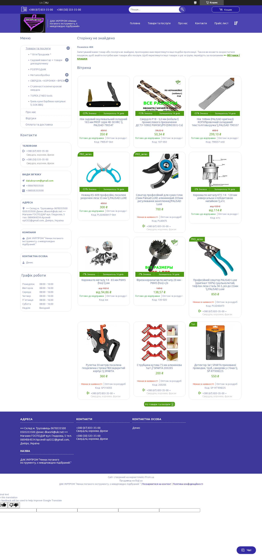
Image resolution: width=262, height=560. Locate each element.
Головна (135, 23)
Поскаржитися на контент (156, 484)
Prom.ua (149, 477)
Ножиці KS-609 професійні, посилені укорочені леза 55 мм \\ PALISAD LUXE (103, 196)
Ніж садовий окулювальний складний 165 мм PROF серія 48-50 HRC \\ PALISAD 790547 (103, 122)
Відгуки (31, 118)
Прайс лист (221, 23)
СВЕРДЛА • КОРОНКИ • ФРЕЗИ (47, 80)
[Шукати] (182, 9)
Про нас (183, 23)
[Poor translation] (14, 505)
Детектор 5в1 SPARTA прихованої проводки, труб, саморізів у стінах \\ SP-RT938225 (215, 368)
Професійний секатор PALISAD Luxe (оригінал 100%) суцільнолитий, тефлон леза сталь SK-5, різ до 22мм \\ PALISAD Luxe (215, 284)
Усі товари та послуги (157, 404)
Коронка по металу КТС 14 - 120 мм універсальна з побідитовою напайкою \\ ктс (215, 198)
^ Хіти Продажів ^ (40, 54)
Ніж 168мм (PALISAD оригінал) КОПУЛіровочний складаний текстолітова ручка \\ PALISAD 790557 (215, 122)
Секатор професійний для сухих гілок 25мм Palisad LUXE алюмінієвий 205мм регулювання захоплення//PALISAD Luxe (159, 199)
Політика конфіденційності (188, 484)
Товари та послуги (159, 23)
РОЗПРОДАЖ (38, 69)
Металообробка (40, 75)
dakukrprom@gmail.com (39, 180)
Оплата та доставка (39, 124)
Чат (246, 550)
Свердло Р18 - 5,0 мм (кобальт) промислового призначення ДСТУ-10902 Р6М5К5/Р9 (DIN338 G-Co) (159, 122)
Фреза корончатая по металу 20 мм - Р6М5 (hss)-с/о (159, 281)
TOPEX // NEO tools (41, 95)
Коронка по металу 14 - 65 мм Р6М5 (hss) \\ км (104, 281)
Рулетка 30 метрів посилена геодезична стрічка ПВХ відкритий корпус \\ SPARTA (103, 368)
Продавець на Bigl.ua (131, 480)
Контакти (201, 23)
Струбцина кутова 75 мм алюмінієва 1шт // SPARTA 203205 (159, 366)
